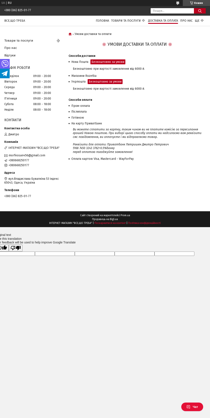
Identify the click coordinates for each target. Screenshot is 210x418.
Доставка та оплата (163, 21)
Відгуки (10, 55)
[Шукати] (200, 11)
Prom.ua (125, 215)
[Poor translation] (15, 248)
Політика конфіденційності (144, 223)
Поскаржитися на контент (110, 223)
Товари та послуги (126, 21)
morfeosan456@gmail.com (27, 155)
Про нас (186, 21)
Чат (192, 407)
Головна (102, 21)
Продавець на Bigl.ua (105, 219)
